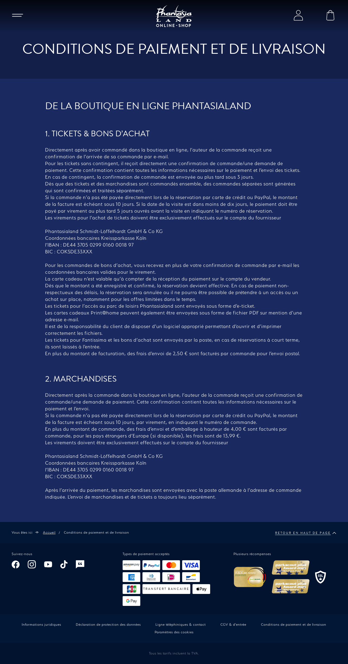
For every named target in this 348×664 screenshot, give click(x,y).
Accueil (49, 532)
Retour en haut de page (305, 533)
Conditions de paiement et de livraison (293, 624)
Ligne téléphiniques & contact (181, 624)
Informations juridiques (41, 624)
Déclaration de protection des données (108, 624)
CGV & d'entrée (233, 624)
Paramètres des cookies (174, 632)
